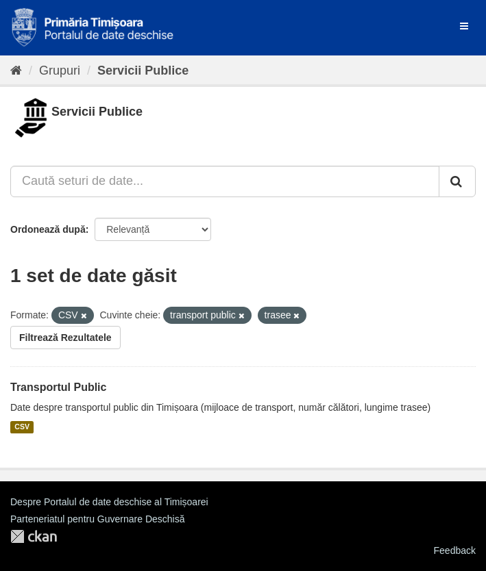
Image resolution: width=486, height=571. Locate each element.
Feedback (455, 550)
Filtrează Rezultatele (65, 337)
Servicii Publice (143, 70)
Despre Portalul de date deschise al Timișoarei (109, 501)
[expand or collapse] (464, 26)
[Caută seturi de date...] (224, 181)
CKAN (33, 536)
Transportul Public (58, 387)
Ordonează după (48, 229)
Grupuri (59, 70)
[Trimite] (457, 181)
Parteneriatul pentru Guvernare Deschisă (97, 518)
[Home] (16, 70)
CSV (21, 427)
